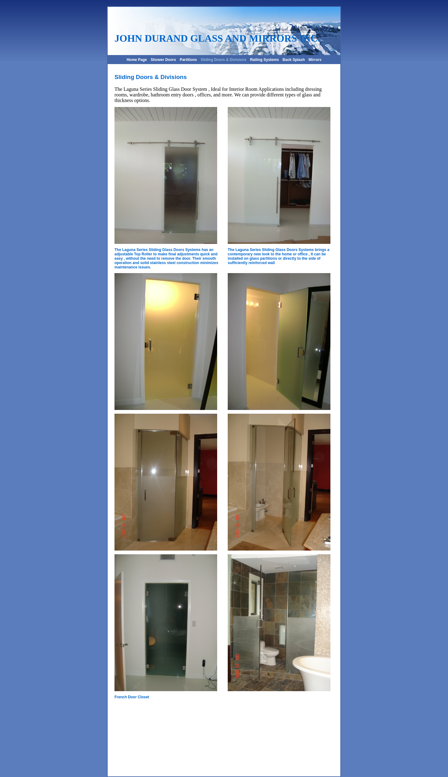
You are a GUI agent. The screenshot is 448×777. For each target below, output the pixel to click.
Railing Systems (264, 60)
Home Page (137, 60)
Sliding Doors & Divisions (223, 60)
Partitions (188, 60)
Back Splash (293, 60)
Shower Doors (163, 60)
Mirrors (315, 60)
